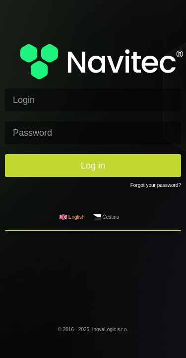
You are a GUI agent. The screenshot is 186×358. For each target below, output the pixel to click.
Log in (93, 166)
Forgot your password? (155, 185)
